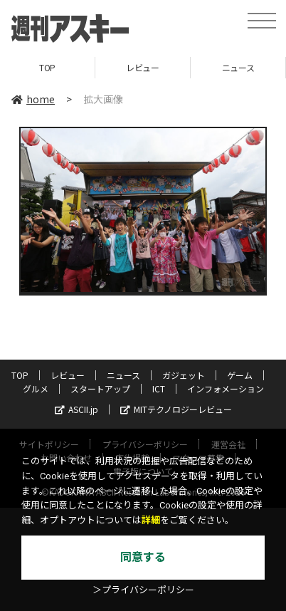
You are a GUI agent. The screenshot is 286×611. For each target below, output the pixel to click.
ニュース (238, 67)
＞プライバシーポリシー (143, 590)
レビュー (142, 67)
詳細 (151, 520)
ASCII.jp (76, 409)
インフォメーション (225, 388)
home (33, 99)
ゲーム (240, 375)
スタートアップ (100, 388)
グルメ (35, 388)
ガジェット (183, 375)
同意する (143, 557)
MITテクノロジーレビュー (176, 409)
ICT (158, 388)
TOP (47, 67)
